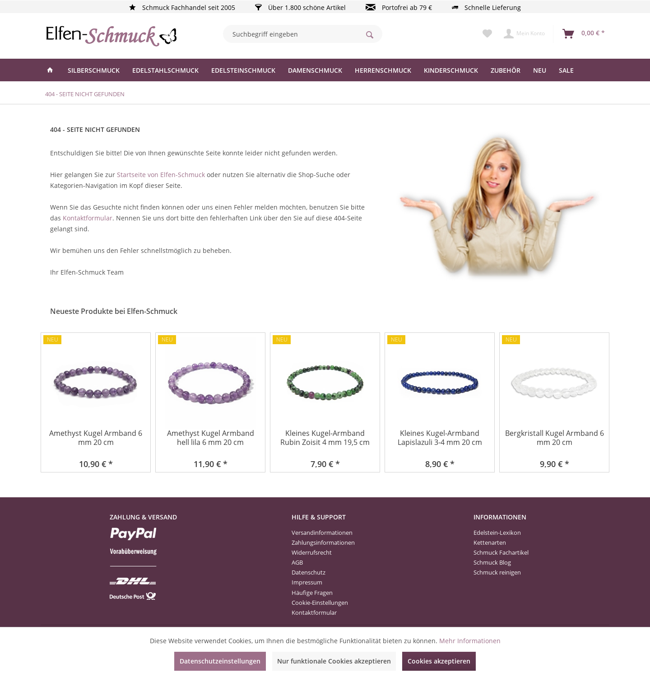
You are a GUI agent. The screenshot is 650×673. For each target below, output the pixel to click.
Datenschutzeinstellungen (220, 661)
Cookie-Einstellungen (320, 602)
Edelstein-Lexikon (497, 532)
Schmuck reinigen (497, 572)
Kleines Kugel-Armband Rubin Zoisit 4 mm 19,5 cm (325, 438)
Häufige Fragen (312, 593)
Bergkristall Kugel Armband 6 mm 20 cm (554, 438)
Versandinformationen (322, 532)
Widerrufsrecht (312, 552)
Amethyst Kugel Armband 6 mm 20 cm (95, 438)
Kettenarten (490, 542)
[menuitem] (302, 34)
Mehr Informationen (470, 640)
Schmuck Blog (492, 562)
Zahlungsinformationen (323, 542)
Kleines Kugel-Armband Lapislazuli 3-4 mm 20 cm (440, 438)
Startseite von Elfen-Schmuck (161, 174)
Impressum (307, 582)
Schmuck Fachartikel (501, 552)
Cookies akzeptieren (439, 661)
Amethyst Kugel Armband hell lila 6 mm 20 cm (210, 438)
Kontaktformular (87, 218)
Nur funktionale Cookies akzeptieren (334, 661)
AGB (297, 562)
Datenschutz (308, 572)
